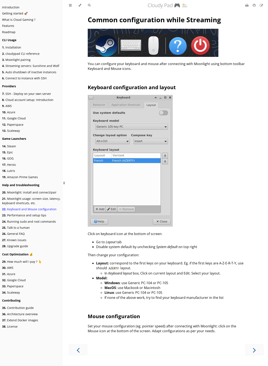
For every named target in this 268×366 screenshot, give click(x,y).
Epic (7, 152)
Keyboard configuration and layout (132, 87)
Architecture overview (20, 314)
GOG (8, 158)
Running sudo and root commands (29, 222)
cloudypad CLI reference (21, 54)
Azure (8, 112)
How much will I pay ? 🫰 (22, 262)
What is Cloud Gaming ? (18, 20)
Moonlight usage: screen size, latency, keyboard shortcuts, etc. (31, 201)
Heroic (9, 165)
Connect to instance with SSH (24, 78)
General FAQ (13, 234)
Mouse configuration (114, 316)
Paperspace (12, 125)
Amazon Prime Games (20, 177)
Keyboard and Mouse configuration (29, 209)
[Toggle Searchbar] (89, 5)
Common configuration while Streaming (154, 19)
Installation (11, 47)
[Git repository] (254, 5)
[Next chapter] (254, 350)
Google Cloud (14, 118)
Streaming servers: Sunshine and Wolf (30, 66)
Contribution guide (18, 308)
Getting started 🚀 (15, 13)
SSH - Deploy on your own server (26, 94)
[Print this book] (247, 5)
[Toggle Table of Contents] (70, 5)
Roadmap (8, 32)
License (10, 326)
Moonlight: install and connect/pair (29, 192)
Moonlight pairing (16, 60)
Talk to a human (16, 228)
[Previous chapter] (78, 350)
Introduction (10, 7)
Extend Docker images (20, 320)
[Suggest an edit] (261, 5)
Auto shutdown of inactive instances (29, 72)
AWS (7, 106)
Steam (9, 146)
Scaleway (11, 131)
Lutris (8, 171)
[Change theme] (80, 5)
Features (8, 26)
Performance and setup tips (24, 215)
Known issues (14, 240)
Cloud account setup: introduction (27, 100)
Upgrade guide (15, 246)
